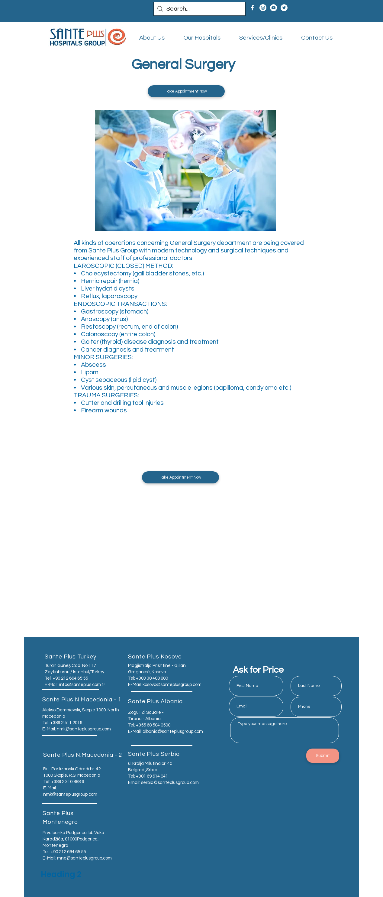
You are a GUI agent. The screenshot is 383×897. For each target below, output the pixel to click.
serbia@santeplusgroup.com (170, 782)
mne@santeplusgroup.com (84, 858)
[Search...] (199, 8)
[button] (186, 91)
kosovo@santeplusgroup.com (172, 684)
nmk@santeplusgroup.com (84, 729)
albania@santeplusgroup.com (173, 731)
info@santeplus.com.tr (82, 684)
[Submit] (322, 756)
